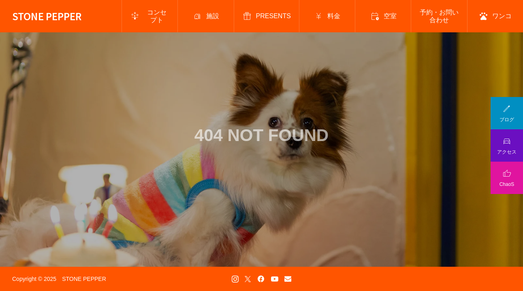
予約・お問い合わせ (439, 16)
